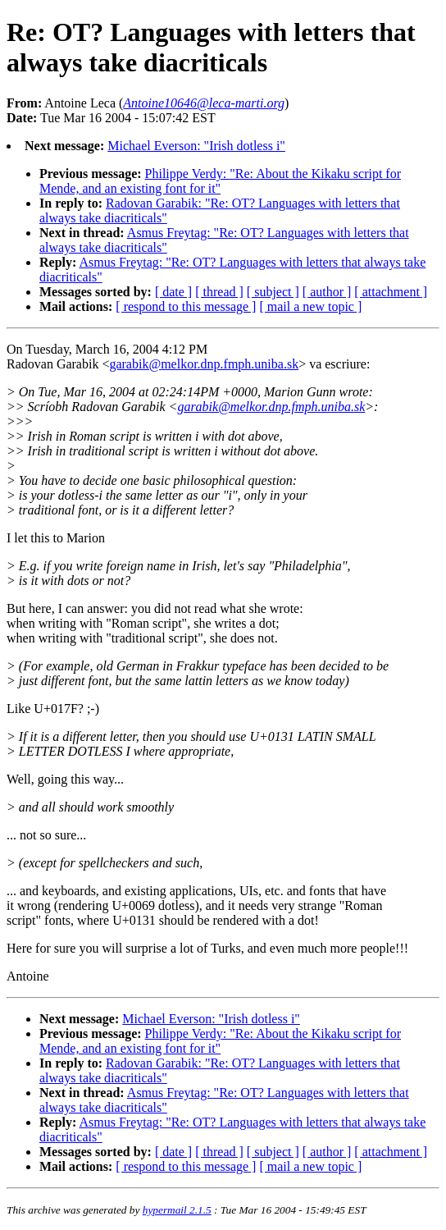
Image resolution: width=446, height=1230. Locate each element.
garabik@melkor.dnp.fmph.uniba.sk (203, 364)
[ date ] (173, 292)
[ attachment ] (390, 292)
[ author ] (327, 292)
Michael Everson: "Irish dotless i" (196, 146)
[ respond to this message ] (186, 306)
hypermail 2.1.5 (177, 1210)
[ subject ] (273, 292)
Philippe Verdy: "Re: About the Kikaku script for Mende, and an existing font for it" (220, 181)
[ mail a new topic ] (310, 306)
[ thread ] (219, 292)
